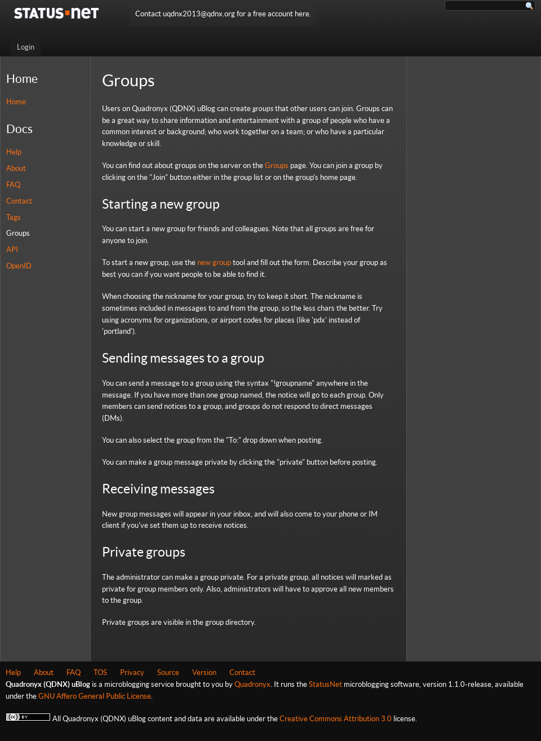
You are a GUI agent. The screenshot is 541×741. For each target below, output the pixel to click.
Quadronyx (252, 684)
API (12, 249)
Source (168, 672)
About (16, 168)
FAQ (13, 184)
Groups (18, 233)
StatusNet (325, 684)
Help (13, 152)
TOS (100, 672)
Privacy (132, 672)
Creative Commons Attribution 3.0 (336, 718)
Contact (19, 201)
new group (214, 262)
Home (16, 102)
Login (25, 47)
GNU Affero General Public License (94, 696)
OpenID (19, 266)
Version (204, 672)
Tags (13, 217)
